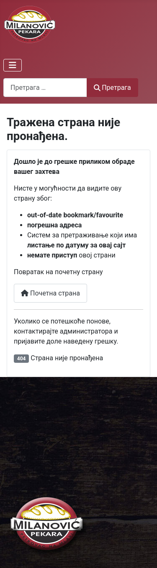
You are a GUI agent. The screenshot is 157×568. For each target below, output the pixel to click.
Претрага (112, 88)
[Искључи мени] (12, 65)
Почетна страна (50, 293)
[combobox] (45, 87)
